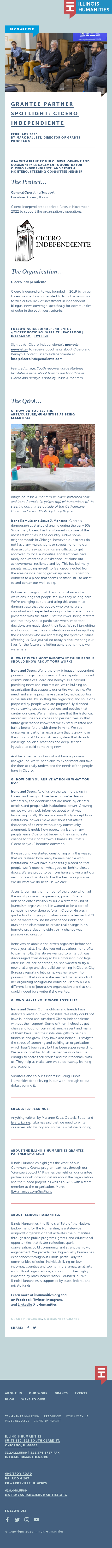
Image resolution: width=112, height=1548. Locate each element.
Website (52, 332)
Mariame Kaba (52, 1118)
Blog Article (22, 29)
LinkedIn (25, 1305)
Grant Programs (26, 1319)
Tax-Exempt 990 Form (22, 1416)
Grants (61, 1393)
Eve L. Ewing (20, 1122)
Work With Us (77, 1416)
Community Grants (62, 1319)
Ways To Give (33, 1399)
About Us (13, 1393)
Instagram (21, 336)
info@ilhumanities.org (26, 1457)
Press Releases (17, 1420)
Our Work (38, 1393)
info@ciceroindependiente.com (37, 359)
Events (81, 1393)
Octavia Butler (76, 1118)
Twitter (41, 336)
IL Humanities (88, 9)
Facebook (72, 332)
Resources (53, 1416)
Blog (9, 1399)
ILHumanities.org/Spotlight (31, 1191)
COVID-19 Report (47, 1420)
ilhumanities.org (47, 1295)
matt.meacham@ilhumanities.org (36, 1495)
